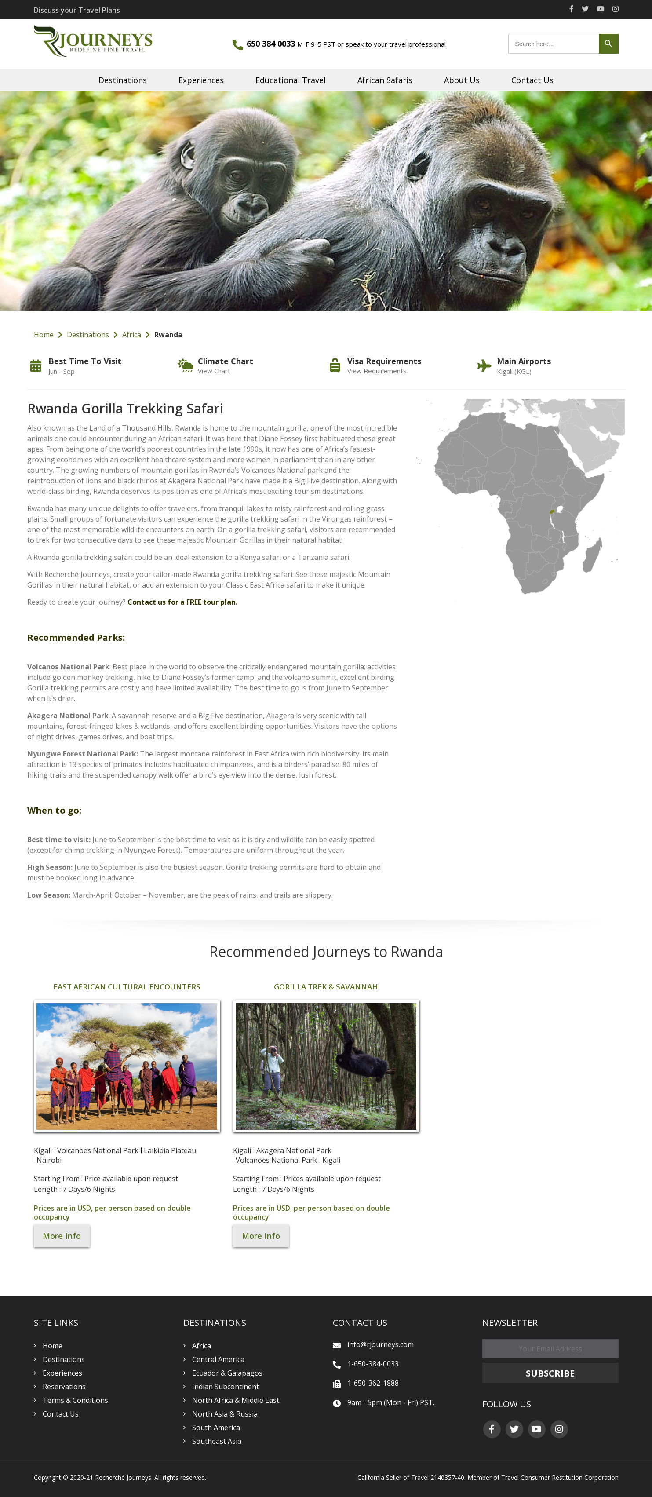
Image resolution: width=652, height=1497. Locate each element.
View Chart (214, 370)
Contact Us (532, 80)
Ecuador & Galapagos (227, 1373)
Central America (218, 1359)
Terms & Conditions (75, 1400)
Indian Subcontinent (225, 1386)
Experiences (201, 80)
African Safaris (384, 80)
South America (216, 1427)
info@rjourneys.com (380, 1344)
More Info (62, 1235)
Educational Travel (290, 80)
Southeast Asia (216, 1441)
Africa (131, 335)
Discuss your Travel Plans (77, 10)
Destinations (122, 80)
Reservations (64, 1386)
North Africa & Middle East (235, 1400)
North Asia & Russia (225, 1414)
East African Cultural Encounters (126, 987)
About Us (462, 80)
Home (44, 335)
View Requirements (377, 370)
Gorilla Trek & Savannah (326, 987)
